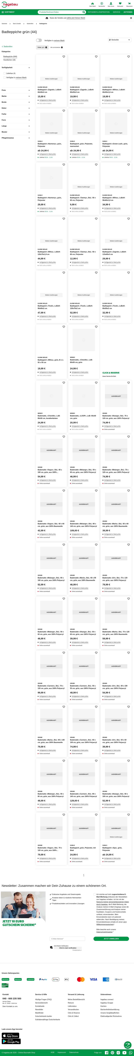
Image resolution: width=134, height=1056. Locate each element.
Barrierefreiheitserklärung (109, 1009)
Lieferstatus (72, 1006)
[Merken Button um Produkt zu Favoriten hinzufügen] (63, 56)
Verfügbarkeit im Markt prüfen (47, 100)
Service (116, 12)
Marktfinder (39, 1013)
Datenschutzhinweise (104, 932)
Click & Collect (73, 1016)
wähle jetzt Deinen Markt (76, 18)
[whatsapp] (130, 1052)
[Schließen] (131, 18)
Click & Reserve (74, 1013)
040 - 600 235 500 (12, 998)
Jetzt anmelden (111, 939)
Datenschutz (74, 1052)
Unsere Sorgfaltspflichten (109, 1013)
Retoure (71, 1003)
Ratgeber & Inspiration (99, 12)
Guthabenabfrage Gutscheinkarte (47, 1019)
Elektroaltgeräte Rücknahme (111, 1016)
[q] (59, 12)
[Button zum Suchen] (83, 12)
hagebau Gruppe (106, 1003)
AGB (52, 1052)
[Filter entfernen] (46, 47)
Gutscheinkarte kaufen (43, 1016)
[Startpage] (10, 5)
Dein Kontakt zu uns (10, 1006)
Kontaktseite (39, 1006)
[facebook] (106, 1052)
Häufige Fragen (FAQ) (43, 999)
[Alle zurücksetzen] (62, 47)
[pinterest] (112, 1052)
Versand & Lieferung (76, 994)
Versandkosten (73, 1009)
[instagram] (118, 1052)
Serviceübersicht (41, 1003)
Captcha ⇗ (77, 950)
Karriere (103, 1006)
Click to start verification (67, 948)
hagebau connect (106, 999)
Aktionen (128, 12)
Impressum (62, 1052)
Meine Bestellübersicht (76, 999)
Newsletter (39, 1009)
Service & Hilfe (41, 994)
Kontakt (6, 994)
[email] (67, 939)
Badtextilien (8, 46)
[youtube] (124, 1052)
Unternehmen (105, 994)
